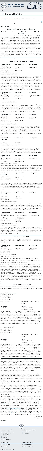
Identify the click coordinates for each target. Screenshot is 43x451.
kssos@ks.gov (5, 437)
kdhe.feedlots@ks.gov (6, 404)
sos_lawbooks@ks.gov (28, 446)
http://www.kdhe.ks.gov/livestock (16, 412)
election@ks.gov (6, 446)
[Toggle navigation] (2, 10)
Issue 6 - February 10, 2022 (13, 19)
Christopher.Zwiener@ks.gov (13, 408)
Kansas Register (4, 19)
